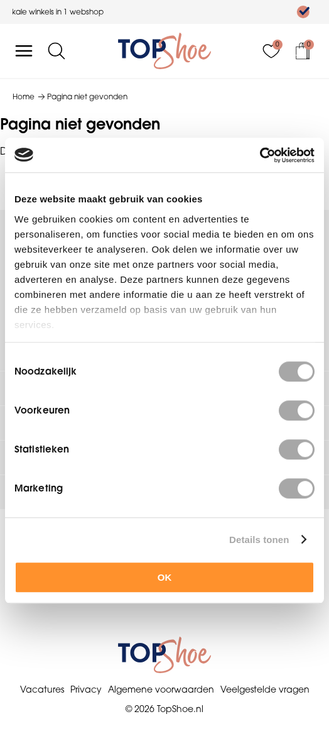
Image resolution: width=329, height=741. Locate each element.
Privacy (86, 689)
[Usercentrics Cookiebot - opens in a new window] (260, 155)
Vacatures (42, 689)
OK (165, 577)
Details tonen (259, 539)
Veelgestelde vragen (265, 689)
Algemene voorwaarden (161, 689)
